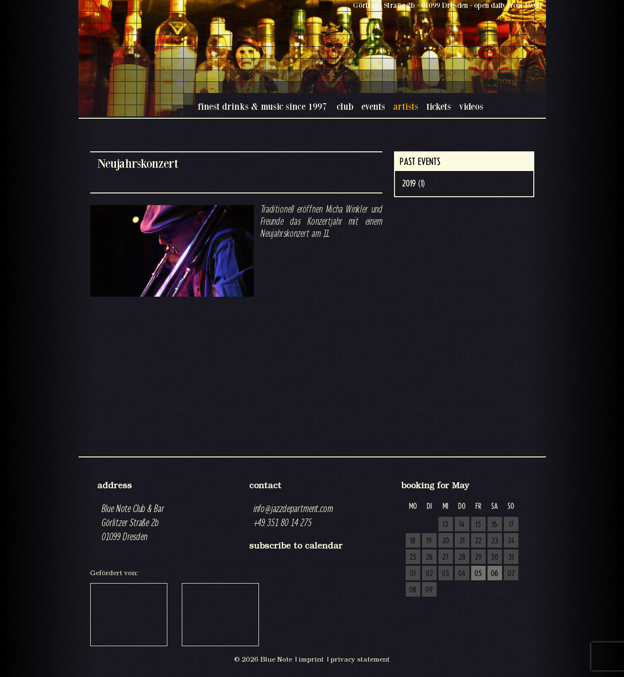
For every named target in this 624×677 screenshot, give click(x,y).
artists (405, 106)
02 (429, 574)
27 (445, 557)
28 (462, 557)
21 (462, 541)
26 (429, 557)
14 (462, 524)
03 (445, 574)
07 (511, 574)
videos (471, 106)
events (373, 106)
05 (478, 574)
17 (511, 524)
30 (494, 557)
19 (429, 541)
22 (478, 541)
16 (494, 524)
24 (511, 541)
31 (511, 557)
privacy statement (360, 659)
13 (445, 524)
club (345, 106)
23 (494, 541)
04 (462, 574)
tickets (438, 106)
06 (494, 574)
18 (413, 541)
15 (478, 524)
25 (412, 557)
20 (445, 541)
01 (413, 574)
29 (478, 557)
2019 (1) (413, 183)
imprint (311, 659)
